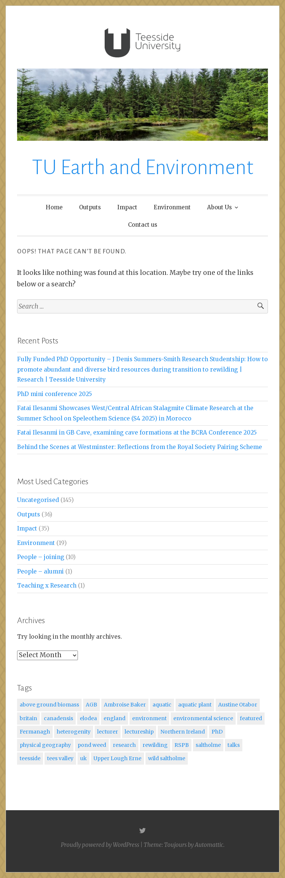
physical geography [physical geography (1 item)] (45, 745)
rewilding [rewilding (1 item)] (155, 745)
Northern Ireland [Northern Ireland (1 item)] (182, 731)
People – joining (40, 557)
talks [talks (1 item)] (233, 745)
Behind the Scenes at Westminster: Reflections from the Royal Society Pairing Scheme (139, 446)
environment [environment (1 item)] (149, 718)
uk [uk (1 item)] (83, 758)
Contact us (142, 224)
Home (54, 207)
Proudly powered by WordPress (100, 844)
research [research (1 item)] (124, 745)
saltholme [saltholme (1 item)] (208, 745)
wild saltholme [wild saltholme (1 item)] (166, 758)
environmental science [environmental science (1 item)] (203, 718)
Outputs (90, 207)
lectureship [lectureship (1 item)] (139, 731)
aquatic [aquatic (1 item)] (162, 704)
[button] (142, 42)
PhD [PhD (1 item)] (217, 731)
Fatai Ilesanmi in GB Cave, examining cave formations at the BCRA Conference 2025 (137, 432)
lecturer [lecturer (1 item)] (107, 731)
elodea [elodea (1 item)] (88, 718)
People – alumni (40, 571)
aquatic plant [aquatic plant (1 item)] (195, 704)
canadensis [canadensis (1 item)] (58, 718)
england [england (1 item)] (114, 718)
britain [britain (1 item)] (28, 718)
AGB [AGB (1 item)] (91, 704)
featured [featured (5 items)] (251, 718)
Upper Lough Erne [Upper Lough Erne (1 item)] (117, 758)
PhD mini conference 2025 (54, 394)
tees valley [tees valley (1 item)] (60, 758)
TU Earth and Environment (142, 167)
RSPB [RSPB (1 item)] (181, 745)
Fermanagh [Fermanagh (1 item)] (35, 731)
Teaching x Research (46, 585)
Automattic (209, 844)
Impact (127, 207)
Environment (172, 207)
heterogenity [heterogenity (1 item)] (74, 731)
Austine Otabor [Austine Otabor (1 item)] (237, 704)
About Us (219, 207)
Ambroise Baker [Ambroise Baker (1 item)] (125, 704)
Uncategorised (38, 499)
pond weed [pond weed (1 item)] (92, 745)
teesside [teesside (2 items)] (30, 758)
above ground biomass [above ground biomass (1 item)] (49, 704)
